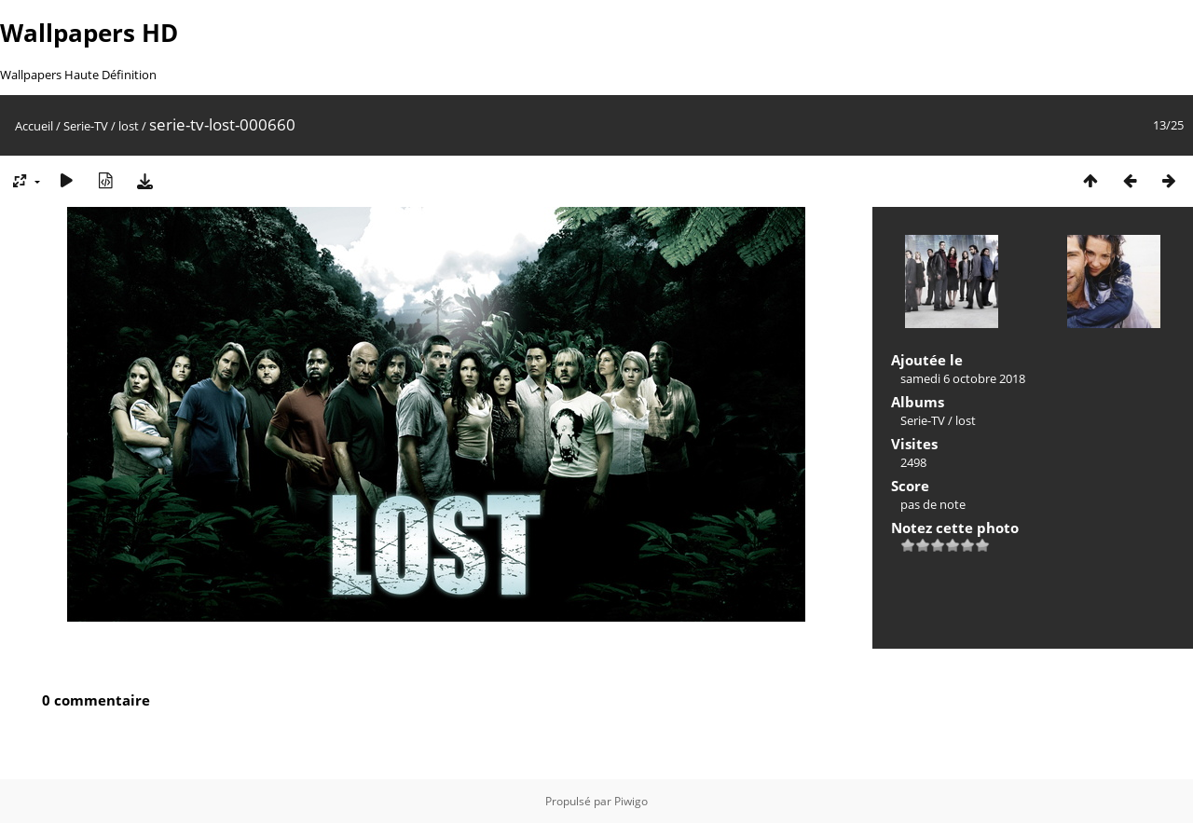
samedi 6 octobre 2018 (962, 378)
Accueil (34, 125)
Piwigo (631, 801)
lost (128, 125)
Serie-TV (85, 125)
